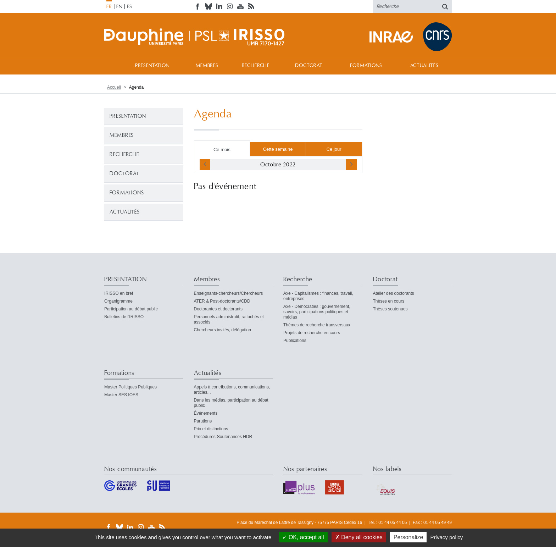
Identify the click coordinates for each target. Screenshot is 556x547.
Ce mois (221, 149)
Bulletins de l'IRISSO (124, 316)
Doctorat (309, 65)
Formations (366, 65)
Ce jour (334, 149)
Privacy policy (446, 537)
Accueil (111, 65)
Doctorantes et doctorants (218, 308)
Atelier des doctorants (393, 293)
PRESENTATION (152, 65)
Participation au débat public (131, 308)
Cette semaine (278, 149)
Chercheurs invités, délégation (222, 329)
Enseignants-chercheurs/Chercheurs (228, 293)
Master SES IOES (121, 394)
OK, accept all (303, 537)
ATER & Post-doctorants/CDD (222, 301)
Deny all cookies (359, 537)
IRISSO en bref (118, 293)
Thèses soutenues (390, 308)
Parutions (203, 421)
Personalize (408, 537)
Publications (294, 340)
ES (129, 7)
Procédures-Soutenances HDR (223, 436)
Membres (207, 65)
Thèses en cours (389, 301)
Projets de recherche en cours (311, 332)
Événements (206, 413)
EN (119, 7)
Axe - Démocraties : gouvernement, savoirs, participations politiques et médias (316, 312)
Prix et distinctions (211, 428)
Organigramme (118, 301)
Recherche (256, 65)
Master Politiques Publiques (130, 387)
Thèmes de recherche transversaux (316, 324)
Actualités (424, 65)
